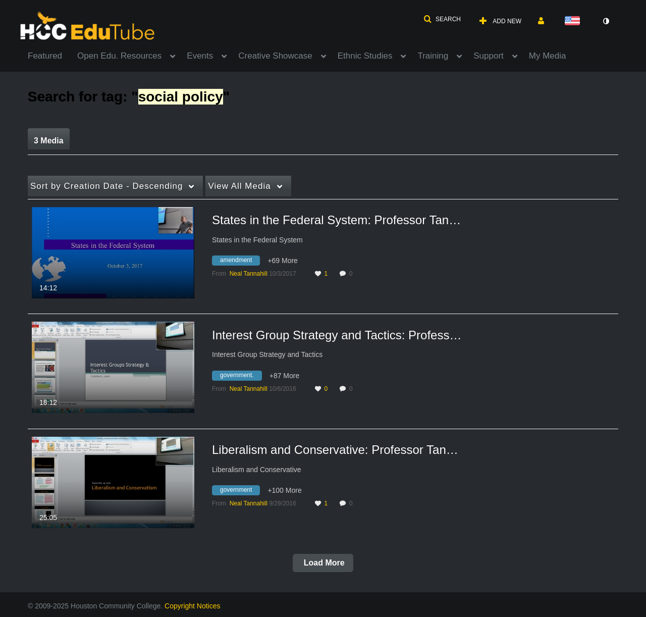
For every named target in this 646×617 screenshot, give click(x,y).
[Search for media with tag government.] (241, 377)
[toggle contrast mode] (605, 21)
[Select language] (574, 21)
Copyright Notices (193, 606)
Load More (322, 562)
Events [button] (200, 56)
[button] (442, 19)
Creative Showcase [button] (275, 56)
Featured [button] (45, 56)
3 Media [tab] (49, 140)
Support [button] (488, 56)
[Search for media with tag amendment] (239, 262)
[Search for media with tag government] (239, 492)
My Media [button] (547, 56)
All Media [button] (239, 186)
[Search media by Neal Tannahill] (248, 273)
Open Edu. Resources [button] (119, 56)
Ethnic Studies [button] (365, 56)
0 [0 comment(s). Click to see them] (352, 273)
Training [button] (432, 56)
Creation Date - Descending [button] (106, 186)
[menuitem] (52, 55)
